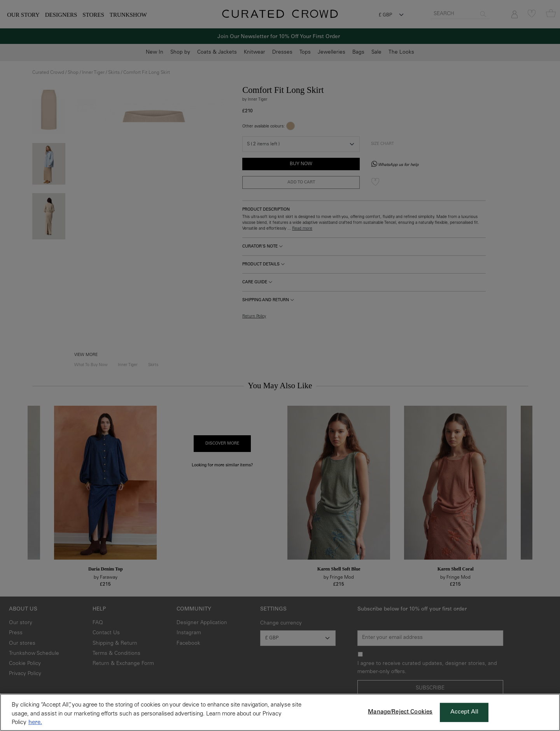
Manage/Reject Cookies (400, 712)
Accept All (464, 712)
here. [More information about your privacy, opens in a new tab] (35, 723)
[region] (280, 712)
